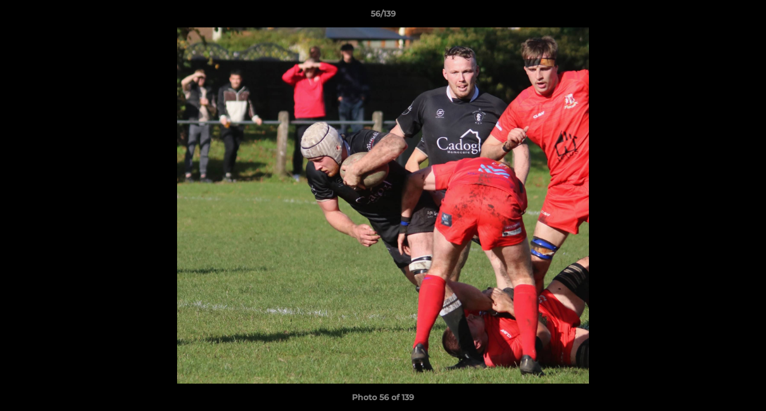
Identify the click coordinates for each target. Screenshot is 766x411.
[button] (745, 16)
